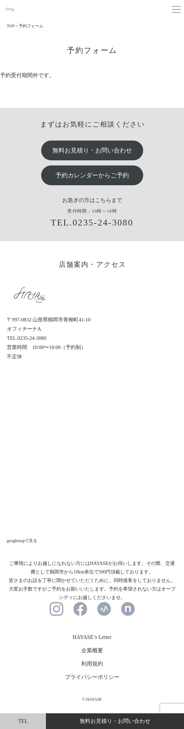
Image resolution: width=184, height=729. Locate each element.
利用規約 (92, 664)
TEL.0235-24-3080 (92, 223)
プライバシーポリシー (92, 677)
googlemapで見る (22, 540)
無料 (115, 721)
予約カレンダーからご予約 (92, 175)
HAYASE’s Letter (92, 637)
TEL (23, 721)
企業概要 (92, 650)
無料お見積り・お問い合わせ (92, 150)
